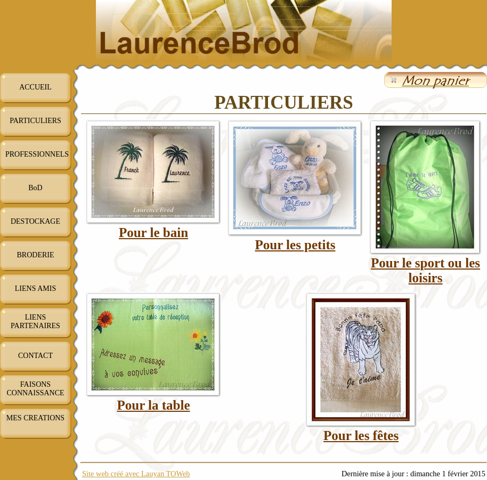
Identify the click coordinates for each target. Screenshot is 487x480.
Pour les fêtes (361, 435)
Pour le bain (153, 232)
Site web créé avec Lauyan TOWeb (136, 473)
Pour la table (153, 405)
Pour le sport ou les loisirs (425, 270)
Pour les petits (295, 245)
